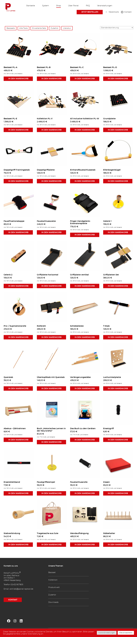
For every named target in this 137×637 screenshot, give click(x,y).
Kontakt (128, 12)
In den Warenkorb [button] (18, 79)
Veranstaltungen (104, 6)
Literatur (67, 28)
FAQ (88, 6)
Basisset (52, 572)
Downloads (53, 602)
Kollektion (52, 580)
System (45, 6)
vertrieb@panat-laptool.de (21, 589)
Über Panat (73, 6)
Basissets (11, 28)
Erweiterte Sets (39, 28)
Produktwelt (54, 587)
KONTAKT (12, 600)
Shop (58, 6)
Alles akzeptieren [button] (125, 633)
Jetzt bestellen (89, 12)
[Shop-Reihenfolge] (116, 27)
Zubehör (54, 28)
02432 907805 (17, 584)
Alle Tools (23, 28)
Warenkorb (114, 12)
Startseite (30, 6)
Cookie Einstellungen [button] (106, 633)
